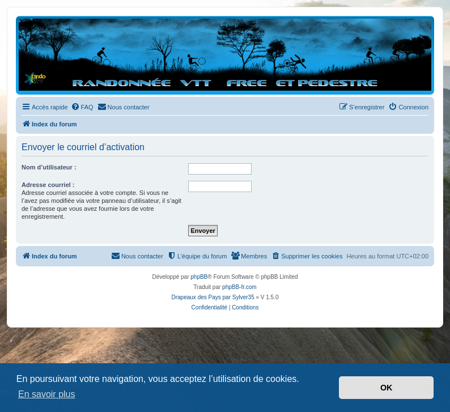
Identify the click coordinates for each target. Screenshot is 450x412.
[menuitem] (82, 107)
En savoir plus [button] (46, 394)
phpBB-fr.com (239, 287)
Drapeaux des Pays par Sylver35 (213, 297)
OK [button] (386, 387)
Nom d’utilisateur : (49, 167)
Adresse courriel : (48, 184)
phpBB (198, 277)
